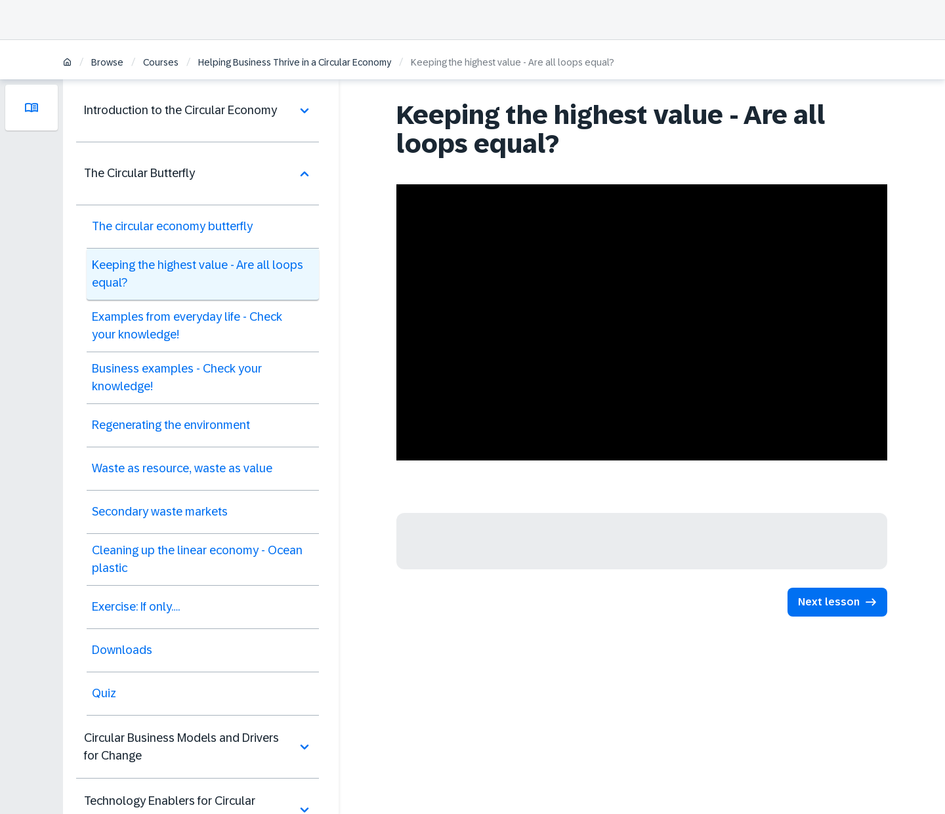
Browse (107, 62)
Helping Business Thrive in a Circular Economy (294, 62)
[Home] (67, 63)
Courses (160, 62)
